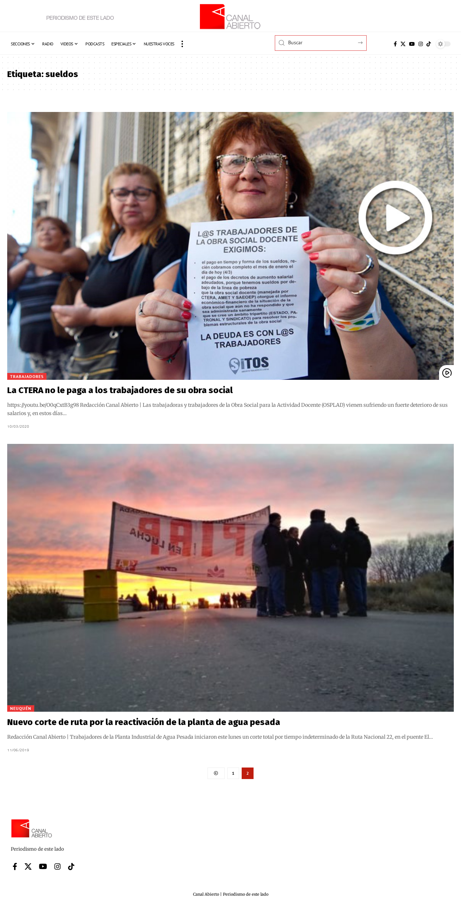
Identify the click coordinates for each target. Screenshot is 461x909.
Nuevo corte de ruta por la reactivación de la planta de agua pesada (143, 722)
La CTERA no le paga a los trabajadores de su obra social (120, 390)
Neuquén (20, 708)
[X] (403, 44)
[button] (182, 44)
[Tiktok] (429, 44)
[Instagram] (421, 44)
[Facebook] (395, 44)
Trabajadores (27, 376)
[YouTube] (412, 44)
